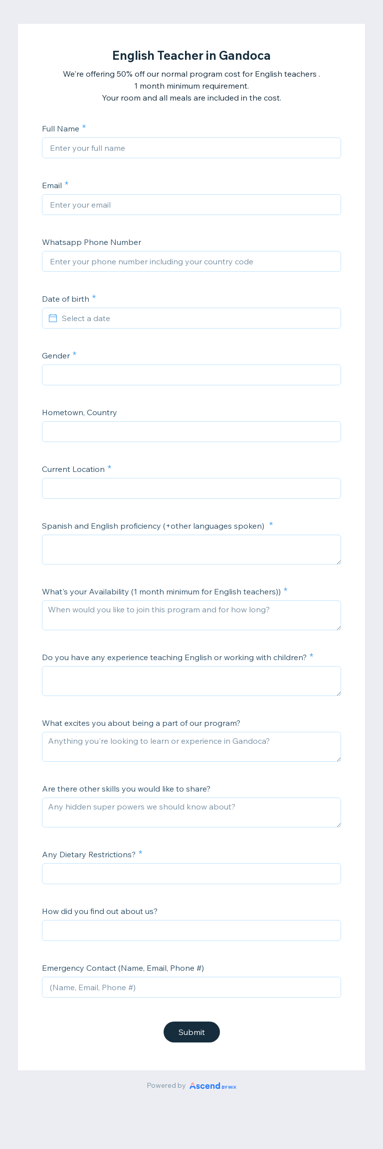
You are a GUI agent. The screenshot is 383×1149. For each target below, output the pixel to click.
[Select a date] (197, 318)
